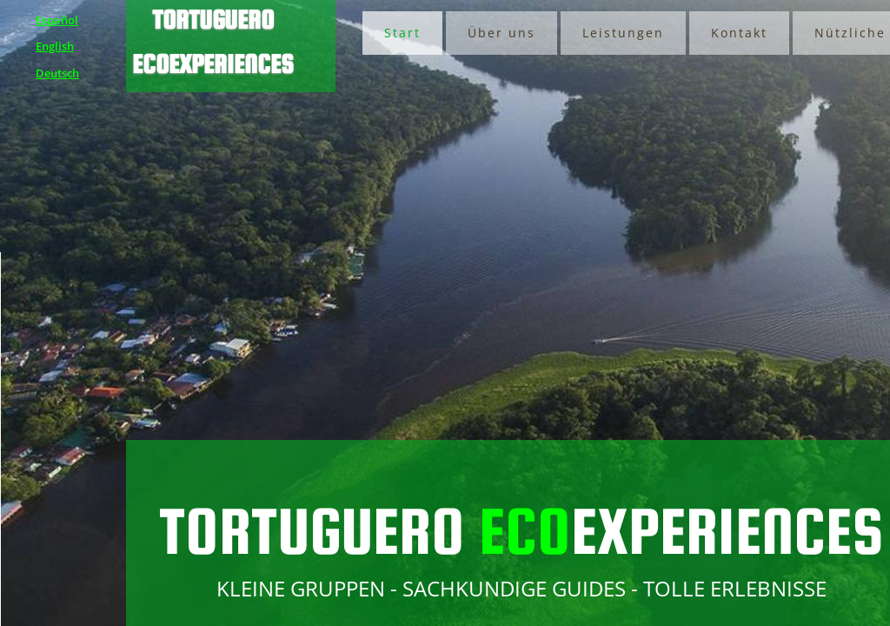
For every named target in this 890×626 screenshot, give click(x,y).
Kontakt (739, 32)
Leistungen (623, 32)
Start (402, 32)
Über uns (501, 32)
